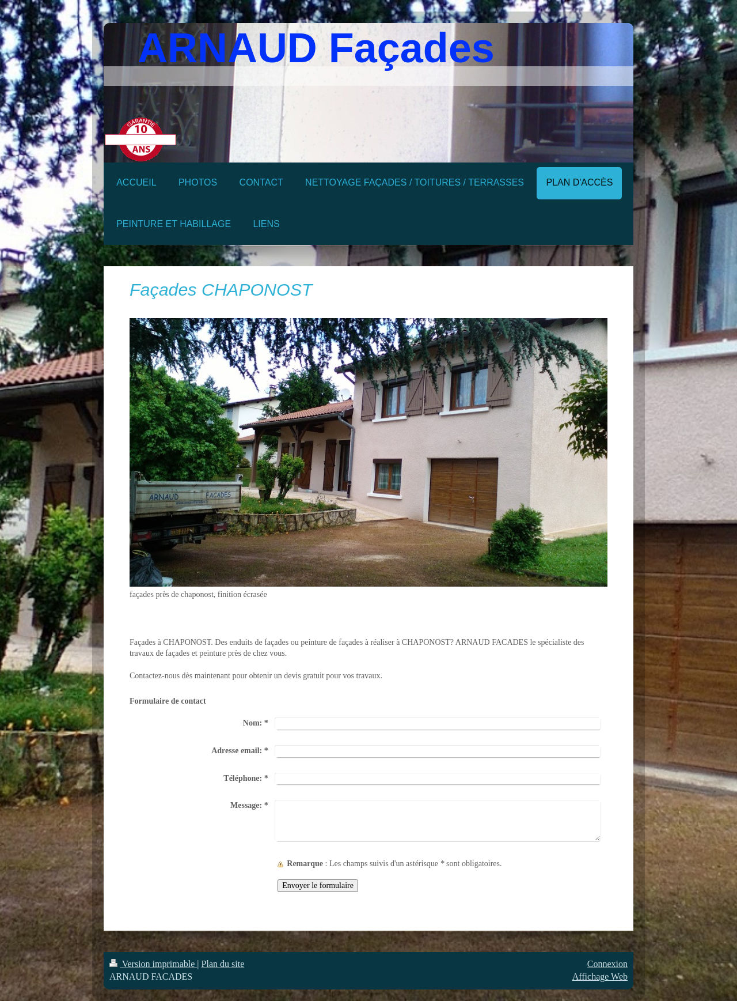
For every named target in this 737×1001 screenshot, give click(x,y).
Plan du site (223, 964)
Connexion (607, 964)
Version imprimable (153, 964)
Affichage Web (600, 976)
